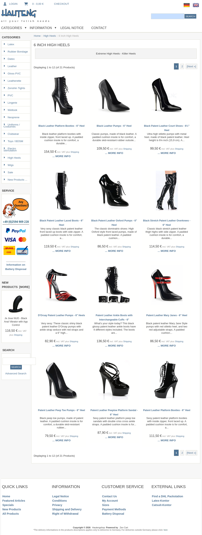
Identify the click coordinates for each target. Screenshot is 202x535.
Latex (9, 44)
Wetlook (10, 110)
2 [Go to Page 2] (182, 66)
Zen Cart (124, 527)
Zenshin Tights (14, 88)
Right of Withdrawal (65, 513)
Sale (8, 172)
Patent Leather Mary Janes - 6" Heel (166, 315)
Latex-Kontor (160, 500)
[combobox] (167, 16)
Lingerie (10, 102)
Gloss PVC (12, 73)
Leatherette (12, 80)
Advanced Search (15, 373)
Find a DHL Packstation (167, 496)
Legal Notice (71, 28)
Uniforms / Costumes (12, 125)
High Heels (50, 35)
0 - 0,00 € (34, 3)
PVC (8, 95)
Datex (9, 58)
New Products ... (15, 179)
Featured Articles (13, 500)
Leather (10, 66)
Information (41, 28)
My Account (110, 500)
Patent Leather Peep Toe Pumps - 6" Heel (61, 410)
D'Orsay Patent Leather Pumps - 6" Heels (61, 315)
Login (10, 3)
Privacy (57, 505)
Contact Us (109, 496)
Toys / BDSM (13, 141)
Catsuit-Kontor (161, 505)
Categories (11, 28)
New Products (11, 509)
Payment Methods (114, 509)
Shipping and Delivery (67, 509)
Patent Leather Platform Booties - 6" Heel (166, 410)
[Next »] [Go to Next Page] (191, 66)
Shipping (18, 335)
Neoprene (11, 117)
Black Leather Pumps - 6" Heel (114, 126)
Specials (8, 505)
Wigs (9, 165)
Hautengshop (98, 527)
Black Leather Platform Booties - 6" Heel (61, 126)
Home (37, 35)
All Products (10, 513)
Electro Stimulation (10, 149)
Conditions (59, 500)
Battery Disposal (113, 513)
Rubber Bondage (16, 51)
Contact (99, 28)
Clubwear (11, 133)
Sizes (105, 505)
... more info (61, 156)
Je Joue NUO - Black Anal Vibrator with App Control (16, 321)
